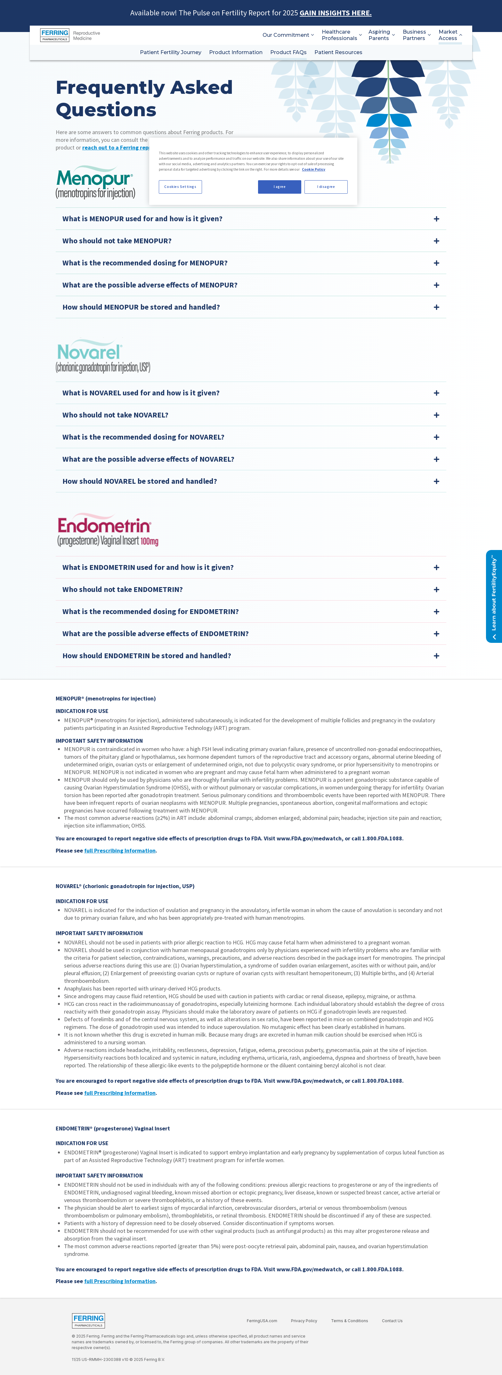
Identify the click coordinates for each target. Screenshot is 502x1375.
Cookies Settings (180, 186)
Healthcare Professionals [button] (341, 35)
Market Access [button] (450, 35)
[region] (253, 171)
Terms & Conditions (349, 1320)
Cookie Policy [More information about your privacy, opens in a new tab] (313, 169)
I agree (280, 186)
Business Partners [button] (417, 35)
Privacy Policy (304, 1320)
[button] (494, 596)
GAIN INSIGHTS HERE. (336, 13)
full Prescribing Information (120, 850)
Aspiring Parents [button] (381, 35)
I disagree (326, 186)
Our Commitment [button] (288, 35)
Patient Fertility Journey (170, 52)
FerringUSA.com (262, 1320)
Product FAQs (288, 52)
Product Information (236, 52)
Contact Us (392, 1320)
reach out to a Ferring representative (130, 147)
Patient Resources (338, 52)
